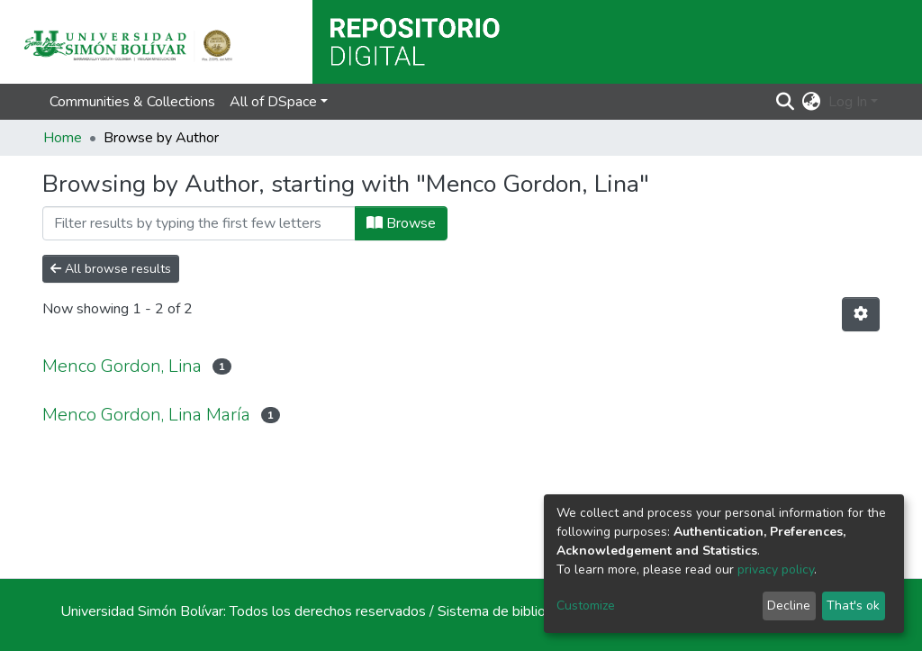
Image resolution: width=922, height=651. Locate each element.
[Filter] (199, 223)
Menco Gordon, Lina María (146, 414)
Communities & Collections (132, 102)
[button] (811, 102)
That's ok (853, 605)
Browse (401, 223)
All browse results (110, 268)
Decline (788, 605)
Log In (847, 102)
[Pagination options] (861, 314)
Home (62, 138)
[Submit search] (785, 102)
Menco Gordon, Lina (122, 366)
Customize (585, 605)
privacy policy (775, 569)
